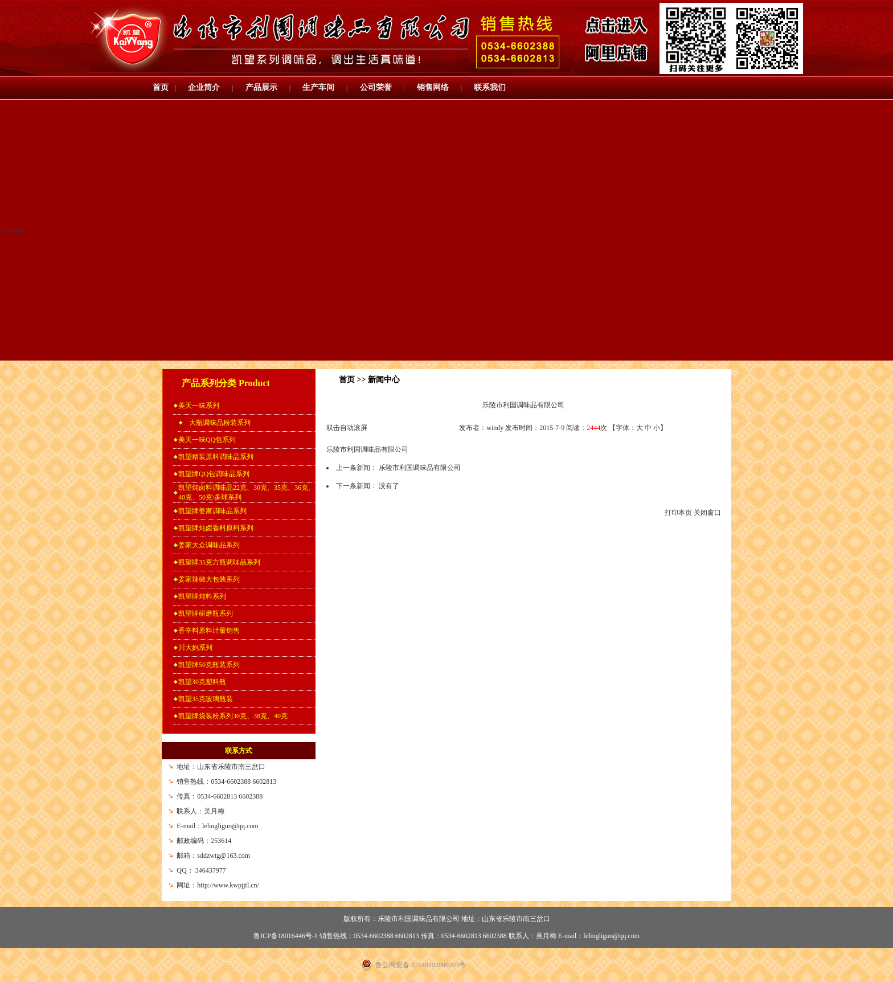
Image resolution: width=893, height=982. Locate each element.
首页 (161, 87)
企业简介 (204, 87)
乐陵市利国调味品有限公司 (420, 468)
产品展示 (261, 87)
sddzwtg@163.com (223, 856)
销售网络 (433, 87)
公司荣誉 (376, 87)
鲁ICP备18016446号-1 (285, 936)
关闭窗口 (707, 513)
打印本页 (678, 513)
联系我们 (490, 87)
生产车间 (318, 87)
